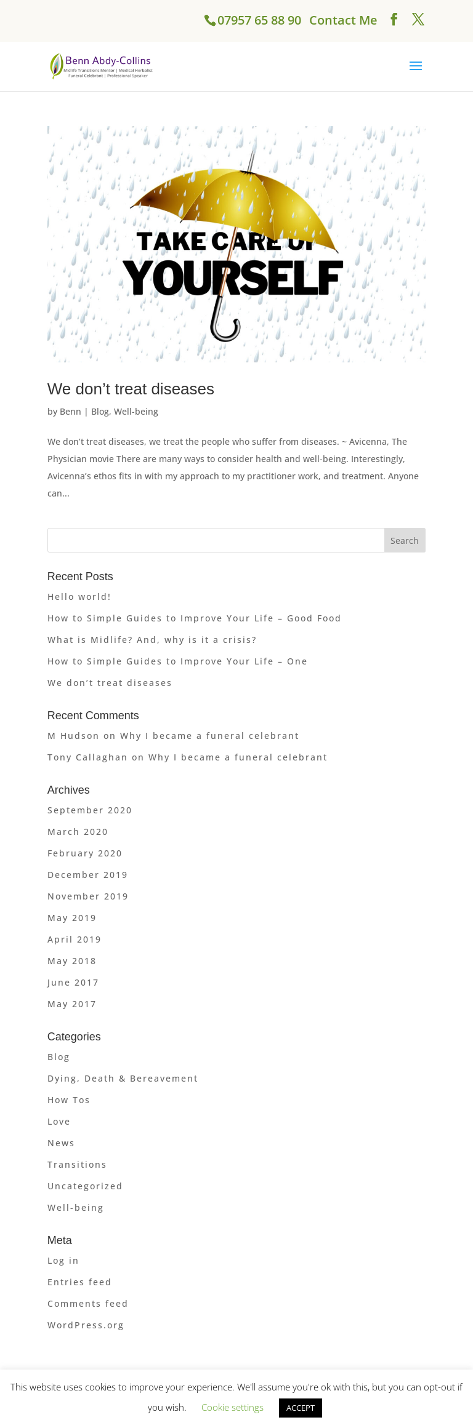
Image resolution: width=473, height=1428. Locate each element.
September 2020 (89, 810)
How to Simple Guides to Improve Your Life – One (177, 661)
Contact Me (343, 20)
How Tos (69, 1100)
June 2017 (73, 982)
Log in (63, 1260)
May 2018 (72, 961)
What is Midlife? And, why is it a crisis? (152, 639)
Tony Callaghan (87, 757)
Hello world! (79, 596)
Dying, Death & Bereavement (122, 1078)
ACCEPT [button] (300, 1407)
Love (59, 1121)
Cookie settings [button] (232, 1407)
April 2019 (74, 939)
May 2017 (72, 1004)
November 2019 (88, 896)
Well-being (136, 411)
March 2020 (77, 831)
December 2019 (87, 874)
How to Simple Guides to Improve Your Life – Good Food (194, 618)
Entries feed (79, 1282)
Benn (70, 411)
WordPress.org (85, 1325)
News (61, 1143)
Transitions (77, 1164)
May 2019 (72, 917)
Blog (100, 411)
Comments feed (88, 1303)
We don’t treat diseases (130, 389)
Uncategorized (85, 1186)
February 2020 (85, 853)
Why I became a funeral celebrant (209, 735)
